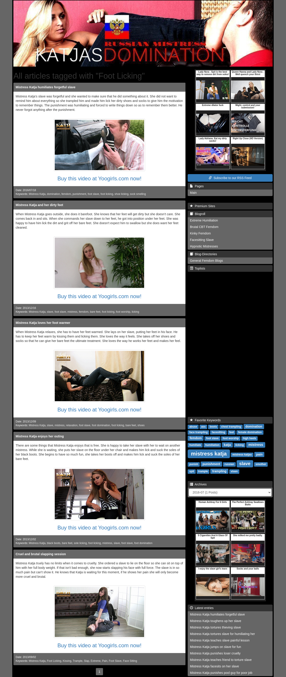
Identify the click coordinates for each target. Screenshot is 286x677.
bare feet (95, 311)
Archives (198, 484)
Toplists (197, 268)
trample (203, 471)
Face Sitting (130, 660)
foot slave (93, 194)
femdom (66, 194)
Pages (197, 186)
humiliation (212, 445)
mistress (72, 311)
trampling (219, 471)
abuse (193, 426)
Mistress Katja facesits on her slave (214, 666)
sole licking (80, 543)
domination (53, 194)
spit (191, 471)
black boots (53, 543)
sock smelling (138, 194)
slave (50, 311)
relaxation (72, 425)
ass (203, 426)
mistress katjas (242, 454)
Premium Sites (202, 206)
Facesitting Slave (202, 240)
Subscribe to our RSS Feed (230, 178)
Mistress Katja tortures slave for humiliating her (222, 634)
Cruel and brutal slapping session (41, 554)
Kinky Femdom (200, 233)
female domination (250, 432)
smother (261, 464)
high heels (249, 438)
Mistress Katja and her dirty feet (39, 205)
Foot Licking (54, 660)
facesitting (218, 432)
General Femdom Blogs (206, 260)
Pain (104, 660)
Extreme (96, 660)
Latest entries (202, 608)
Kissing (67, 660)
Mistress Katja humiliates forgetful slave (46, 87)
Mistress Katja (37, 194)
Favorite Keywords (205, 420)
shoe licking (121, 194)
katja (227, 445)
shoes (141, 425)
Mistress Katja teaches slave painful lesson (220, 640)
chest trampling (231, 426)
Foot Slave (115, 660)
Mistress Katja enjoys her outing (40, 436)
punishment (79, 194)
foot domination (101, 425)
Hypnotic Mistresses (204, 246)
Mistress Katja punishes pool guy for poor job (221, 673)
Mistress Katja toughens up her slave (215, 621)
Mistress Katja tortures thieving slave (215, 627)
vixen (234, 471)
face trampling (198, 432)
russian (229, 464)
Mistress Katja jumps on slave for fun (215, 647)
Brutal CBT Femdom (204, 227)
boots (213, 426)
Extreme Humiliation (204, 220)
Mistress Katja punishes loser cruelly (215, 653)
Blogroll (197, 214)
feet (231, 432)
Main (193, 192)
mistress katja (209, 454)
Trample (77, 660)
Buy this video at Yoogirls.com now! (99, 178)
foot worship (123, 311)
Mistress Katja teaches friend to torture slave (221, 660)
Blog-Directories (203, 254)
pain (259, 454)
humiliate (195, 445)
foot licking (107, 194)
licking (135, 311)
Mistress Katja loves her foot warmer (43, 323)
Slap (86, 660)
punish (193, 464)
